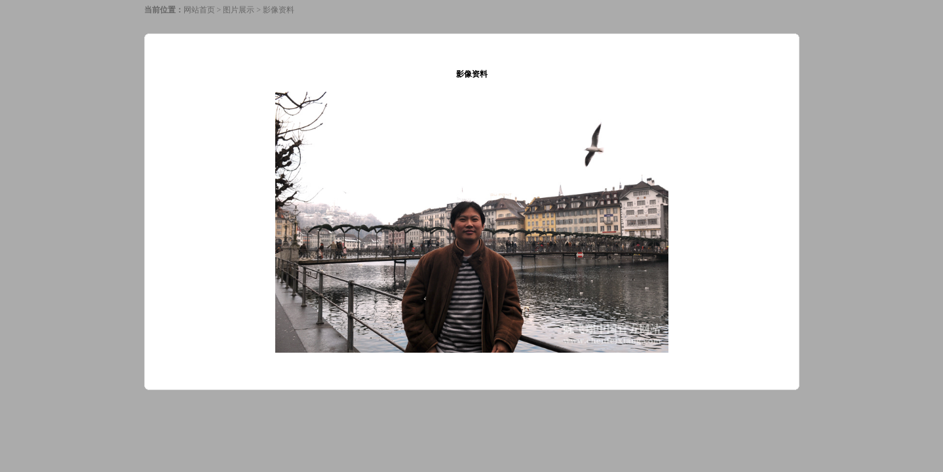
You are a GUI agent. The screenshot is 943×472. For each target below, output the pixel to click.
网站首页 (199, 9)
